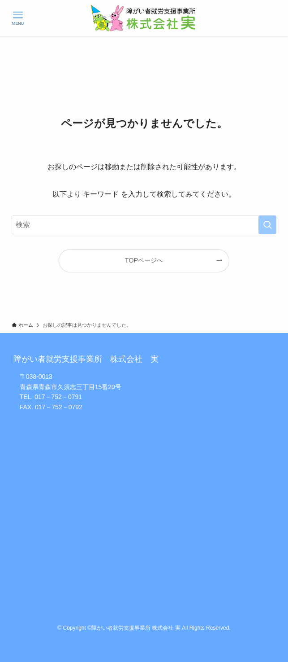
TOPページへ (144, 260)
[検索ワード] (144, 224)
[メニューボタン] (18, 18)
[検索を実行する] (267, 224)
